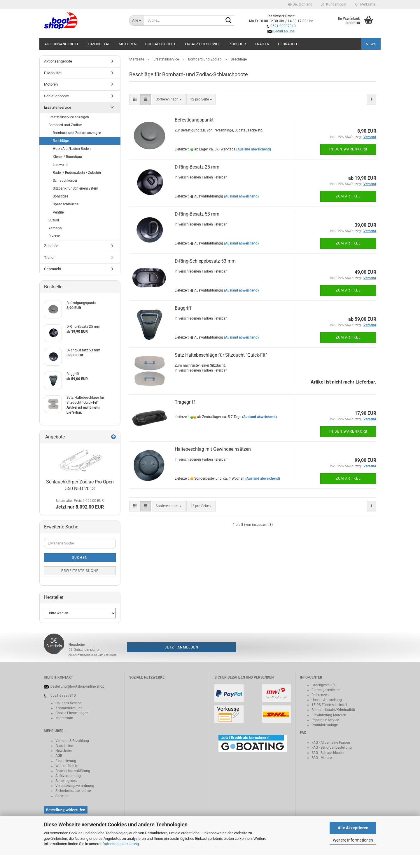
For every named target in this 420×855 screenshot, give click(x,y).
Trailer (262, 44)
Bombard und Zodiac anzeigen (77, 133)
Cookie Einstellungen (71, 713)
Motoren (127, 44)
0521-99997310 (283, 26)
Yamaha (55, 228)
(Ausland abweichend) (253, 149)
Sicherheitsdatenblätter (73, 791)
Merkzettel (365, 4)
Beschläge (61, 141)
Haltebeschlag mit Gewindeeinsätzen (213, 449)
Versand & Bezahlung (72, 741)
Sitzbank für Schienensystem (75, 188)
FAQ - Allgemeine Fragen (331, 742)
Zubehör (237, 44)
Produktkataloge (325, 725)
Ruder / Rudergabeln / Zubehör (77, 173)
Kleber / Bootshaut (67, 157)
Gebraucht (288, 44)
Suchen (80, 558)
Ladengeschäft (323, 685)
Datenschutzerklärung (120, 844)
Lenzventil (61, 165)
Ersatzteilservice (202, 44)
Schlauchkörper (65, 180)
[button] (300, 4)
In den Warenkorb (348, 149)
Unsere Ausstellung (327, 700)
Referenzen (320, 695)
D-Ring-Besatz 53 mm (197, 214)
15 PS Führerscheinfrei (329, 705)
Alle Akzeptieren (353, 827)
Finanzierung (65, 761)
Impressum (64, 718)
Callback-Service (68, 703)
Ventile (58, 212)
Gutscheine (64, 746)
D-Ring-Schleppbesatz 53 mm (205, 261)
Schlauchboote (160, 44)
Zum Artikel (348, 196)
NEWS (371, 44)
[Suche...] (136, 20)
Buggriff (183, 308)
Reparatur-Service (325, 720)
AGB (58, 756)
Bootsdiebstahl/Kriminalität (333, 710)
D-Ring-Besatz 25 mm (197, 167)
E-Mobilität (99, 44)
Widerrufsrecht (66, 766)
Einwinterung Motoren (329, 715)
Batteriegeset (65, 781)
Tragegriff (185, 402)
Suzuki (53, 220)
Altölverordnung (68, 776)
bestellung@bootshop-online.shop (77, 686)
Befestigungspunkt (194, 120)
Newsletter (63, 751)
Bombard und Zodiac (65, 125)
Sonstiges (60, 196)
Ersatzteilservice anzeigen (68, 117)
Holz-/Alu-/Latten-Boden (72, 149)
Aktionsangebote (61, 44)
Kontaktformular (68, 708)
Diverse (54, 236)
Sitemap (62, 796)
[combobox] (169, 99)
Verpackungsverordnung (74, 786)
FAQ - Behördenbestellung (332, 747)
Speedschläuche (65, 204)
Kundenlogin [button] (333, 4)
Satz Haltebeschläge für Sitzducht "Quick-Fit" (221, 355)
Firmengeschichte (326, 690)
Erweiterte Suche (80, 571)
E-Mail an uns (284, 31)
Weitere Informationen (353, 840)
